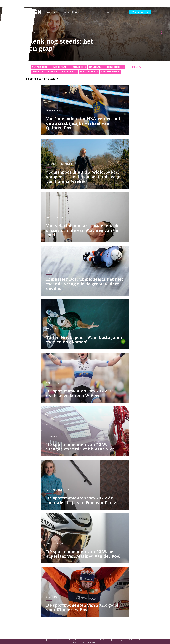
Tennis (50, 71)
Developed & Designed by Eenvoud (84, 642)
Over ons (79, 12)
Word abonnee (140, 12)
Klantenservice (105, 640)
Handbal (95, 67)
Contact (51, 640)
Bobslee (77, 67)
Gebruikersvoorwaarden (88, 640)
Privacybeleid (73, 640)
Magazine (51, 12)
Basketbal (60, 67)
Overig (36, 71)
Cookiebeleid (61, 640)
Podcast (66, 12)
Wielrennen (87, 71)
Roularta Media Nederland (137, 640)
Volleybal (67, 71)
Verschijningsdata (119, 640)
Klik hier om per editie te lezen (38, 79)
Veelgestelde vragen (38, 640)
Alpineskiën (39, 67)
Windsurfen (109, 71)
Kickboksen (113, 67)
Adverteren (24, 640)
